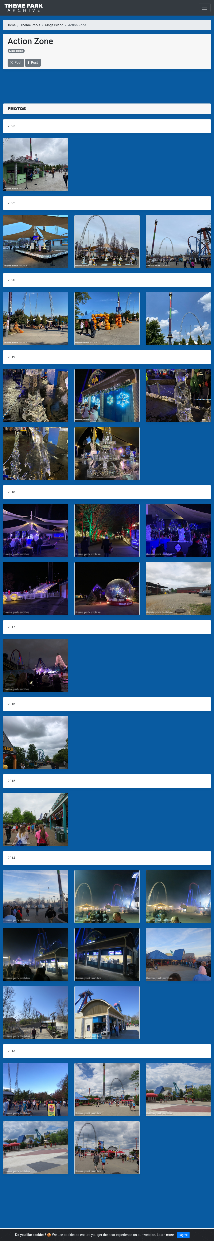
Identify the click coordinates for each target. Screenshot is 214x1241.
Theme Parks (30, 25)
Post (16, 63)
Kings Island (54, 25)
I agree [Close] (183, 1235)
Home (11, 25)
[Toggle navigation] (205, 8)
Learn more (165, 1235)
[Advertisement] (107, 83)
